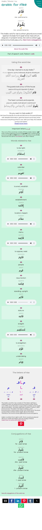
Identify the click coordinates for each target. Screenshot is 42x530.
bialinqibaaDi (22, 103)
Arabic (4, 1)
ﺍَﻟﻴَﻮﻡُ (28, 75)
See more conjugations (32, 40)
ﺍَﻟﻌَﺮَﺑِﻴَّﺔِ (21, 78)
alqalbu (15, 103)
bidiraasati (22, 72)
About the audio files (21, 49)
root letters (19, 136)
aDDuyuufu (17, 89)
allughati (28, 72)
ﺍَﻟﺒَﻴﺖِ (9, 92)
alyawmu (10, 72)
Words (10, 1)
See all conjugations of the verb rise (13, 493)
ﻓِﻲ (14, 92)
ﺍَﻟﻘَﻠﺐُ (29, 106)
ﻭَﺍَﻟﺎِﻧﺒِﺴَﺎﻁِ (9, 106)
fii (28, 89)
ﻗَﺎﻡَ (34, 92)
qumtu (16, 72)
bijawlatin (24, 89)
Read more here (21, 123)
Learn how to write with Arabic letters (14, 420)
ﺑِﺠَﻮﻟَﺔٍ (19, 92)
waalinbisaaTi (31, 103)
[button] (38, 4)
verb (32, 54)
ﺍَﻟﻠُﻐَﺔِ (8, 75)
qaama (10, 89)
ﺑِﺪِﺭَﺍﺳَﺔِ (15, 75)
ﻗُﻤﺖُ (22, 75)
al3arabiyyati (35, 72)
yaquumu (9, 103)
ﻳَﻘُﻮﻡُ (35, 106)
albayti (31, 89)
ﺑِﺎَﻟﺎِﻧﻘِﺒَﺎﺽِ (20, 106)
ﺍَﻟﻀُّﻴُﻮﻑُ (27, 92)
